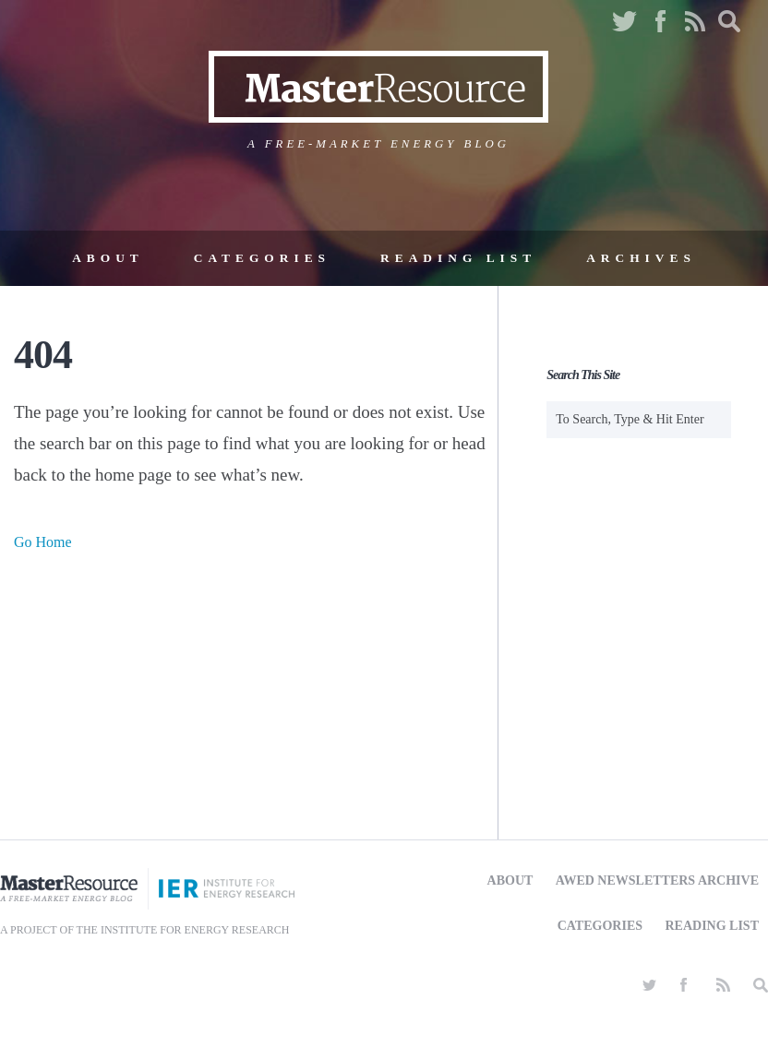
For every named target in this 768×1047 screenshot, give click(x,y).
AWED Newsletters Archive (657, 880)
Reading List (458, 258)
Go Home (43, 542)
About (108, 258)
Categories (262, 258)
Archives (641, 258)
